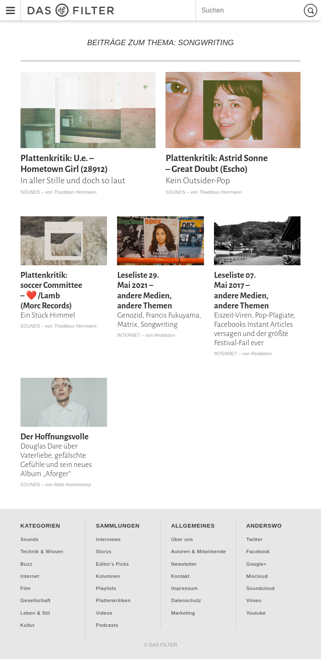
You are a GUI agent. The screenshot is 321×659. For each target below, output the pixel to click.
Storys (104, 551)
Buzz (26, 564)
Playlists (106, 588)
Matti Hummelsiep (72, 484)
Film (25, 588)
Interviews (108, 539)
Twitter (254, 539)
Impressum (184, 588)
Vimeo (253, 600)
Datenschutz (186, 600)
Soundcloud (260, 588)
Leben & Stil (35, 612)
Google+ (256, 564)
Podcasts (107, 625)
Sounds (30, 192)
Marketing (183, 612)
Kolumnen (108, 576)
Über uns (182, 539)
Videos (104, 612)
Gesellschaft (35, 600)
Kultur (27, 625)
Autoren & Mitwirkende (198, 551)
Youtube (256, 612)
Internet (128, 335)
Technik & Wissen (42, 551)
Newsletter (184, 564)
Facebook (258, 551)
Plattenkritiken (113, 600)
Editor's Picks (112, 564)
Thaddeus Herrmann (75, 192)
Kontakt (180, 576)
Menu (8, 4)
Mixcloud (257, 576)
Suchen (312, 10)
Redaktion (164, 335)
